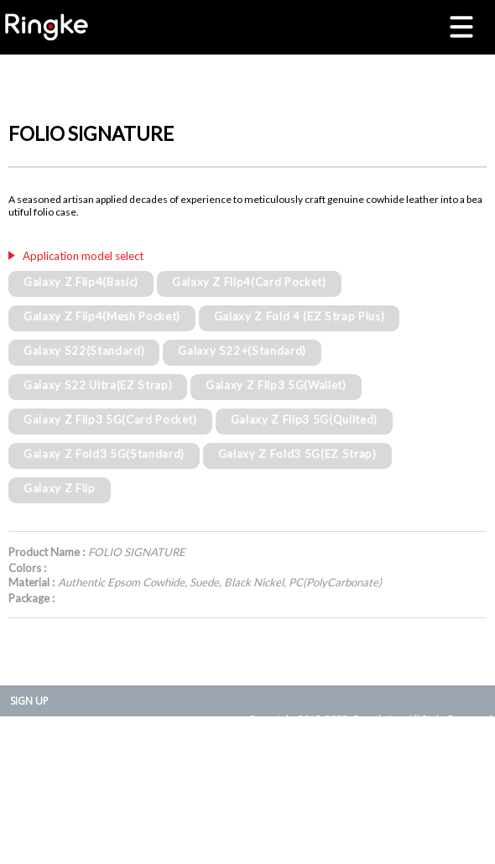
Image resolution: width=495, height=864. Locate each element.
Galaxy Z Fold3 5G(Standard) (104, 454)
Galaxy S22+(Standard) (242, 350)
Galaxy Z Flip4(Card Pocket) (249, 282)
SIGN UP (29, 701)
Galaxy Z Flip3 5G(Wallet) (276, 385)
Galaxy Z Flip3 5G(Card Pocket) (110, 419)
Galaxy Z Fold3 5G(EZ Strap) (297, 454)
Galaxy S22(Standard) (83, 350)
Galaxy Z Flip (59, 488)
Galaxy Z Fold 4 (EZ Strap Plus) (299, 316)
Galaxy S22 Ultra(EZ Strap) (97, 385)
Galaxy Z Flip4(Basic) (80, 282)
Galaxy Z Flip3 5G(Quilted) (304, 419)
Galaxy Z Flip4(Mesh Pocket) (101, 316)
